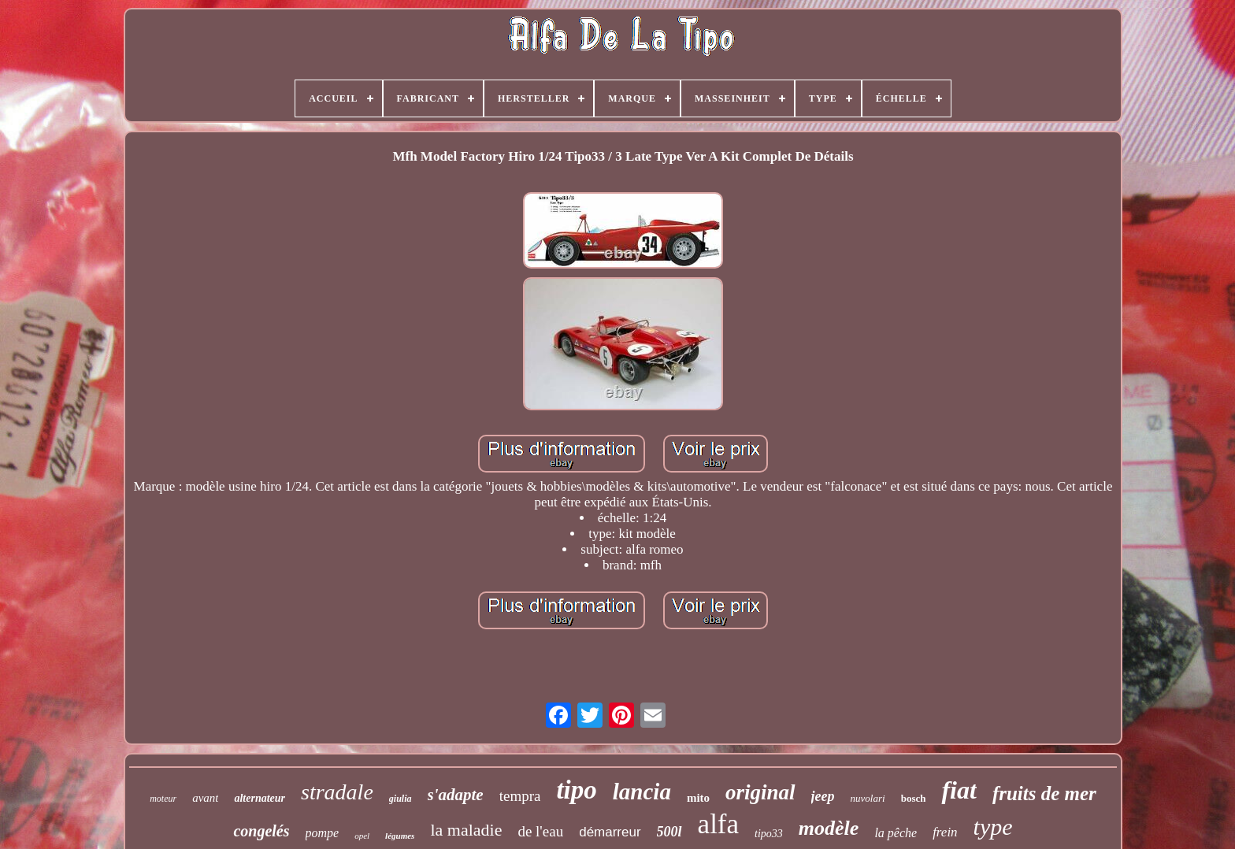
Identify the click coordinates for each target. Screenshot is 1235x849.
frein (945, 832)
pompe (322, 833)
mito (698, 798)
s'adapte (456, 794)
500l (669, 832)
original (760, 792)
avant (205, 798)
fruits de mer (1044, 793)
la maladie (466, 830)
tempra (520, 796)
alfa (718, 824)
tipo (576, 790)
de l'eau (540, 831)
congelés (261, 831)
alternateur (259, 798)
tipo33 (769, 834)
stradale (337, 792)
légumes (399, 835)
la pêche (895, 833)
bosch (913, 798)
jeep (823, 796)
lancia (642, 791)
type (993, 827)
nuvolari (868, 798)
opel (361, 835)
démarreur (609, 832)
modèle (829, 828)
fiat (958, 790)
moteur (163, 798)
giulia (400, 798)
